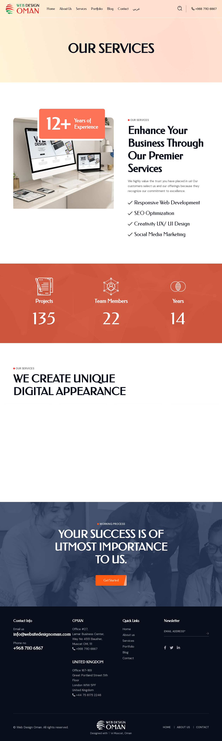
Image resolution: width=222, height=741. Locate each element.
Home (51, 9)
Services (81, 9)
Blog (110, 9)
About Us (65, 9)
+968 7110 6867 (206, 9)
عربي (136, 9)
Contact (123, 9)
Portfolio (97, 9)
